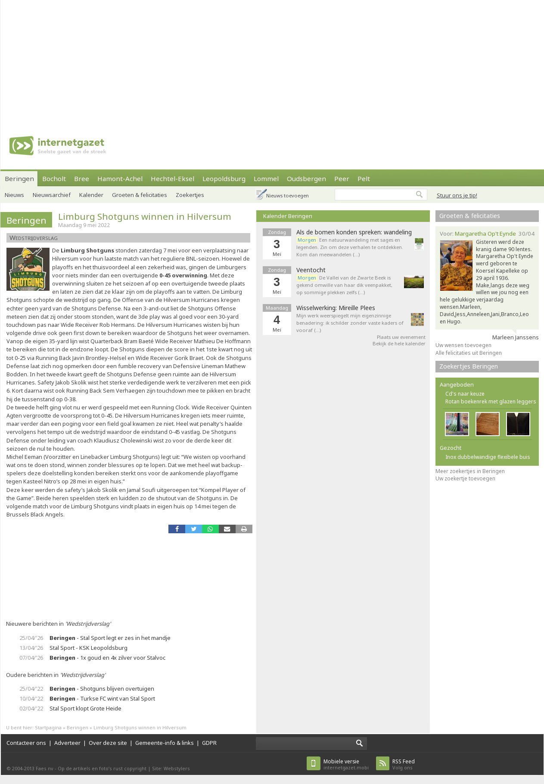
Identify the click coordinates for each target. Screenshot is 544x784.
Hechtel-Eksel (172, 178)
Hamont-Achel (120, 178)
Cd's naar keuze (465, 393)
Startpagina (48, 727)
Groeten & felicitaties (139, 195)
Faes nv (44, 768)
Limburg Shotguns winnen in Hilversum (144, 216)
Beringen (19, 178)
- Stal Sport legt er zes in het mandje (110, 638)
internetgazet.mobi (346, 764)
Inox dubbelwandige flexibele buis (487, 457)
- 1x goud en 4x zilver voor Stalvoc (107, 657)
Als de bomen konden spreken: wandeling (354, 232)
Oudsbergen (306, 178)
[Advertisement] (270, 60)
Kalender (91, 195)
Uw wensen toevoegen (463, 345)
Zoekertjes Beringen (468, 366)
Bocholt (54, 178)
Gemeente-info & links (164, 743)
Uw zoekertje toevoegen (465, 478)
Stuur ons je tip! (457, 195)
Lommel (266, 178)
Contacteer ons (26, 743)
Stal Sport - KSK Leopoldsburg (88, 648)
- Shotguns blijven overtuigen (102, 688)
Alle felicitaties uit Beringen (468, 353)
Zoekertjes (190, 195)
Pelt (363, 178)
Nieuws (14, 195)
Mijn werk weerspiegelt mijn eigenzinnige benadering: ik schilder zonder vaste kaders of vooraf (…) (350, 322)
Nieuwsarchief (52, 195)
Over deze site (108, 743)
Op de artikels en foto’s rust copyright (102, 768)
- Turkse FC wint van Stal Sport (102, 698)
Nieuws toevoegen (287, 195)
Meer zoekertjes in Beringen (470, 471)
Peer (341, 178)
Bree (81, 178)
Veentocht (311, 270)
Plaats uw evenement (401, 337)
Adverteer (67, 743)
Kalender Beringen (287, 216)
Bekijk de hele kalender (399, 343)
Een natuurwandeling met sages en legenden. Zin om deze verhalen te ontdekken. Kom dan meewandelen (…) (349, 247)
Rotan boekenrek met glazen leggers (490, 401)
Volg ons (403, 764)
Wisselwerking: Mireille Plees (335, 308)
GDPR (209, 743)
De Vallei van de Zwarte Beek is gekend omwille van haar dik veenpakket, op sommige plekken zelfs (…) (344, 284)
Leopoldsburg (224, 178)
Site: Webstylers (171, 768)
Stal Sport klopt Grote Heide (85, 708)
